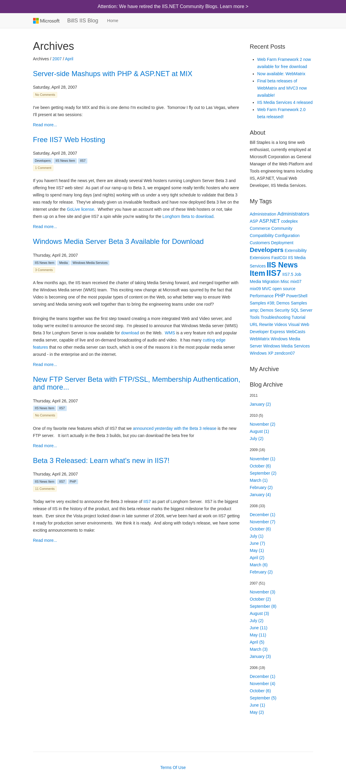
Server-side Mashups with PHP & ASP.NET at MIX (113, 74)
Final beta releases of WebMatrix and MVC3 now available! (282, 88)
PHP (73, 481)
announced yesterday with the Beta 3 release (174, 428)
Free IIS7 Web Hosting (69, 140)
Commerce (260, 228)
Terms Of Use (173, 767)
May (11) (258, 635)
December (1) (262, 514)
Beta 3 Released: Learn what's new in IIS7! (101, 460)
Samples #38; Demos (270, 303)
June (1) (257, 705)
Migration (271, 281)
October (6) (260, 466)
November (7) (262, 521)
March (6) (259, 564)
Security (282, 310)
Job (297, 274)
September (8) (263, 606)
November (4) (262, 683)
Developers (43, 160)
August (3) (259, 613)
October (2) (260, 599)
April (69, 58)
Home (112, 20)
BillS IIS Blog (82, 21)
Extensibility (296, 250)
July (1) (256, 536)
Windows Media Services (90, 262)
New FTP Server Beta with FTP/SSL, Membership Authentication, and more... (137, 383)
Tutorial (298, 317)
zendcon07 (284, 353)
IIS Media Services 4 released (285, 102)
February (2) (261, 487)
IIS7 (83, 160)
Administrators (293, 214)
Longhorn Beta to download (187, 216)
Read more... (45, 124)
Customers (260, 242)
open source (283, 288)
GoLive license (80, 209)
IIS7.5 (287, 274)
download (130, 332)
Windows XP (261, 353)
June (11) (258, 627)
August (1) (259, 431)
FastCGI (279, 257)
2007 (57, 58)
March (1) (259, 480)
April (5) (257, 642)
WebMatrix (260, 338)
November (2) (262, 424)
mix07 (295, 281)
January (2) (260, 404)
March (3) (259, 649)
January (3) (260, 656)
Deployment (282, 242)
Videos (280, 324)
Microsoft (46, 20)
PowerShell (296, 295)
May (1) (257, 550)
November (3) (262, 592)
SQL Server (302, 310)
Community (281, 228)
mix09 (255, 288)
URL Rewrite (261, 324)
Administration (263, 214)
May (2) (257, 712)
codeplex (289, 221)
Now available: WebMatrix (281, 73)
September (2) (263, 473)
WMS (170, 332)
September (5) (263, 698)
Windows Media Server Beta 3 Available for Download (118, 241)
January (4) (260, 494)
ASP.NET (269, 221)
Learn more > (234, 6)
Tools (255, 317)
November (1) (262, 458)
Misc (285, 281)
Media (63, 262)
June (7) (257, 543)
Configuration (287, 235)
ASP (254, 221)
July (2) (256, 438)
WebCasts (295, 331)
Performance (262, 295)
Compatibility (262, 235)
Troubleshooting (276, 317)
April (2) (257, 557)
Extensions (260, 257)
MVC (266, 288)
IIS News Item (65, 160)
